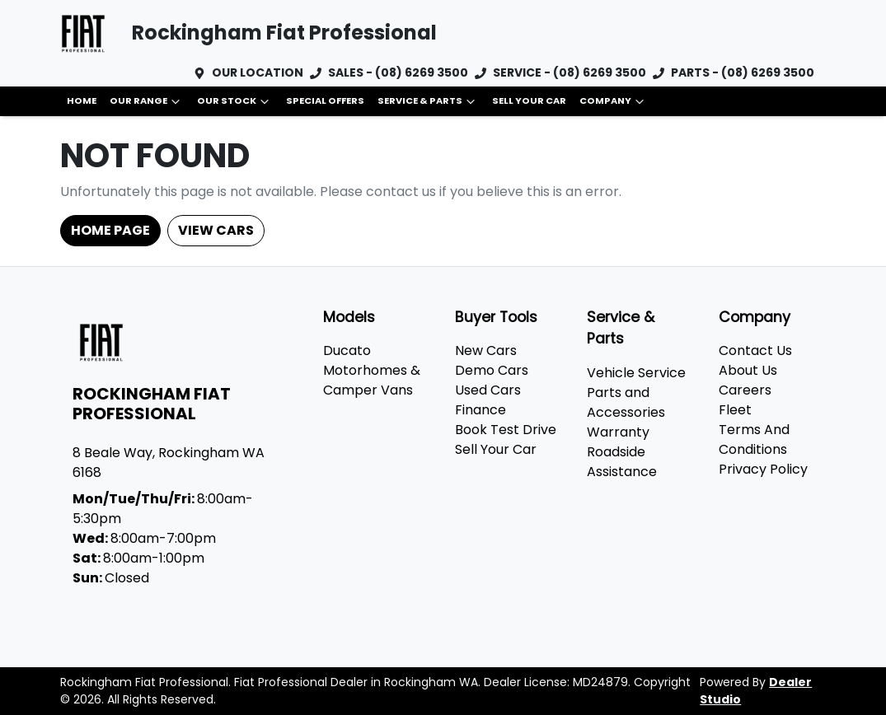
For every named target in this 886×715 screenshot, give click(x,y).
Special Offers (325, 100)
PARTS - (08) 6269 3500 (742, 72)
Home (81, 100)
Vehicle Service (636, 372)
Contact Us (755, 350)
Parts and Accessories (626, 402)
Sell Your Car (529, 100)
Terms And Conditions (754, 439)
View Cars (216, 230)
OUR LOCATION (257, 72)
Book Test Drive (505, 429)
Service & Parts (428, 101)
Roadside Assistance (622, 461)
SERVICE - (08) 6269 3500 (569, 72)
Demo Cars (491, 370)
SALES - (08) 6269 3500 (398, 72)
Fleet (735, 409)
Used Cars (488, 390)
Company (613, 101)
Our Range (147, 101)
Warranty (618, 432)
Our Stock (235, 101)
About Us (748, 370)
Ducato (347, 350)
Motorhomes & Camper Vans (371, 380)
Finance (480, 409)
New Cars (486, 350)
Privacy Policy (763, 469)
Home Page (110, 230)
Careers (745, 390)
